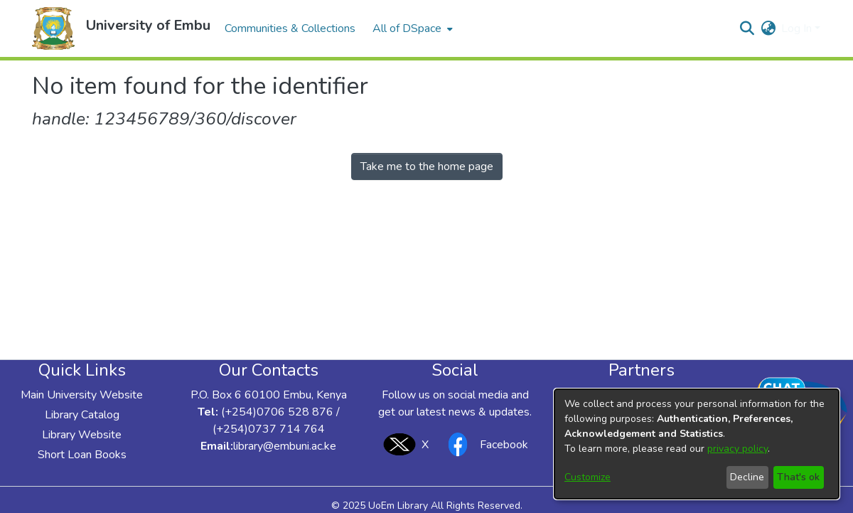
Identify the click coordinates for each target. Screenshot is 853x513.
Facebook (484, 444)
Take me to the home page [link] (426, 166)
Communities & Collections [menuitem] (290, 28)
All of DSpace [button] (406, 28)
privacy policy (737, 448)
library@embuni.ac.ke (284, 446)
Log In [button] (798, 28)
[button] (53, 28)
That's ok (798, 477)
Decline (747, 477)
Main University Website (82, 395)
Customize (587, 477)
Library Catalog (82, 415)
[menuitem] (411, 28)
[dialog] (696, 444)
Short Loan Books (82, 454)
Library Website (82, 435)
